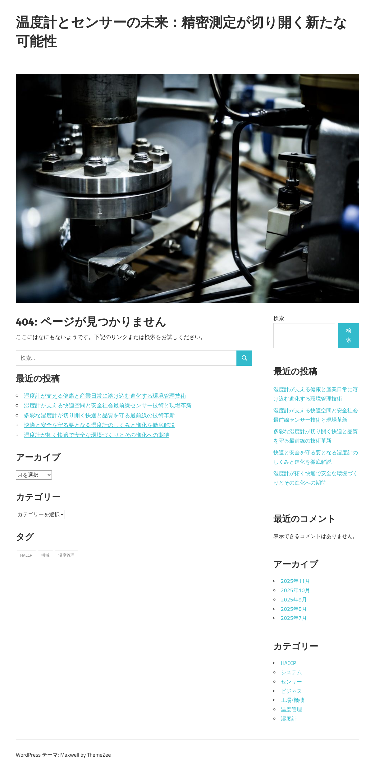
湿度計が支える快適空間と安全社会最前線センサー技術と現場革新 (108, 405)
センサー (291, 682)
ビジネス (291, 691)
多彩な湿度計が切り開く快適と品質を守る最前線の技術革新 (99, 415)
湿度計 (289, 719)
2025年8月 (294, 609)
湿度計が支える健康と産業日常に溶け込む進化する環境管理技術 (105, 396)
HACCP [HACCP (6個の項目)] (26, 555)
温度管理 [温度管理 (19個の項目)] (66, 555)
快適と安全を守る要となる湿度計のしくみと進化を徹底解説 (99, 425)
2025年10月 (295, 590)
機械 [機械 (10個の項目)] (45, 555)
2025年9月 (294, 600)
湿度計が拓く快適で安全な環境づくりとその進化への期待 (96, 435)
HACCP (288, 663)
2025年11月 (295, 581)
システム (291, 672)
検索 (278, 318)
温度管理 (291, 709)
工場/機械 (292, 700)
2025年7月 (294, 618)
